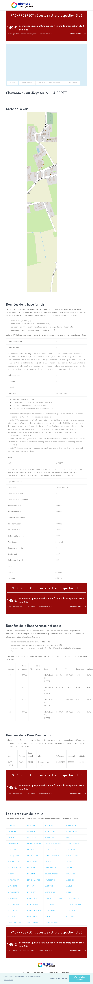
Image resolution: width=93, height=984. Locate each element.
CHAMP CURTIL (13, 843)
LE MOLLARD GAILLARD (53, 898)
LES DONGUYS (50, 904)
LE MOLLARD (32, 898)
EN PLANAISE (70, 874)
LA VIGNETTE (32, 892)
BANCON (69, 837)
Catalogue (53, 972)
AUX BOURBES (13, 837)
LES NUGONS (50, 910)
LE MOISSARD (13, 898)
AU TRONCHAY (50, 831)
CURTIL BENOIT (33, 850)
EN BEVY (48, 862)
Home (12, 83)
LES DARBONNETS (34, 904)
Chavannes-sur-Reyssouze (51, 83)
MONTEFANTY (32, 916)
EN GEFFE (11, 874)
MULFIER (48, 916)
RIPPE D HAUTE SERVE (16, 922)
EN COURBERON (51, 868)
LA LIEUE (69, 886)
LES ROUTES (70, 910)
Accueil (26, 972)
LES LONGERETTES (34, 910)
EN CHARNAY (32, 868)
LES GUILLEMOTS (14, 910)
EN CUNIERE (70, 868)
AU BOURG (31, 825)
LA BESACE (70, 880)
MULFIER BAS (70, 916)
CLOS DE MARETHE (73, 843)
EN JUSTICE (31, 874)
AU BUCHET (49, 825)
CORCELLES (12, 850)
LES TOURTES (13, 916)
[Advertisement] (46, 63)
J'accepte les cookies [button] (79, 978)
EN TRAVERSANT (14, 880)
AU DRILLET (12, 831)
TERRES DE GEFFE (51, 922)
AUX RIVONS (32, 837)
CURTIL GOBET (71, 850)
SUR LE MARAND (33, 922)
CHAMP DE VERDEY (34, 843)
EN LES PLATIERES (51, 874)
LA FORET (73, 83)
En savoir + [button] (8, 980)
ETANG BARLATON (34, 880)
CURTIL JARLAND (14, 856)
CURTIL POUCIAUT (34, 856)
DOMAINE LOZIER (14, 862)
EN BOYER (69, 862)
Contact (66, 972)
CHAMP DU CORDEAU (53, 843)
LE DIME (69, 892)
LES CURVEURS (13, 904)
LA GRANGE (49, 886)
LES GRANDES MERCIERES (75, 904)
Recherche (38, 972)
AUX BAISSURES (71, 831)
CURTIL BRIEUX (50, 850)
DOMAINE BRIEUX (72, 856)
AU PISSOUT (31, 831)
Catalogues (27, 83)
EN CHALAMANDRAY (15, 868)
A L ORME (11, 825)
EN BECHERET (32, 862)
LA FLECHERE (12, 886)
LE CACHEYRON (51, 892)
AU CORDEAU (71, 825)
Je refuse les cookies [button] (58, 978)
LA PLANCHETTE (13, 892)
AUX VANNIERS (50, 837)
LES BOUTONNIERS (73, 898)
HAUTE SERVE (50, 880)
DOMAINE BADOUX (52, 856)
